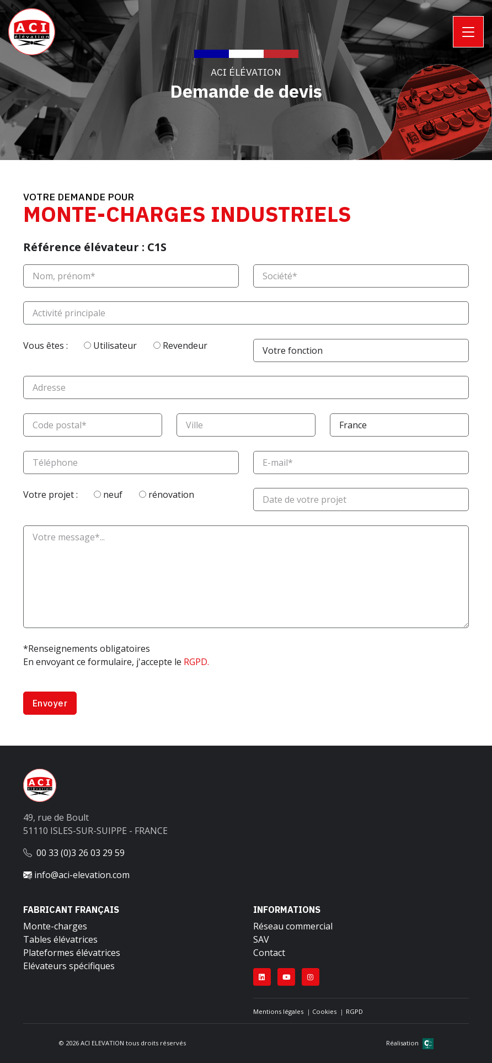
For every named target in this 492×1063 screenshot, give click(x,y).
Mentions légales (278, 1011)
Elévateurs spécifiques (69, 966)
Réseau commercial (293, 926)
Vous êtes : (57, 345)
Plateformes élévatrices (71, 953)
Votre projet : (62, 494)
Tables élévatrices (60, 939)
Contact (269, 953)
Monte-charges (55, 926)
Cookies (324, 1011)
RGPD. (196, 662)
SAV (261, 939)
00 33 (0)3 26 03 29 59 (80, 853)
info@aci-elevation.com (76, 875)
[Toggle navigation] (468, 31)
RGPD (354, 1011)
